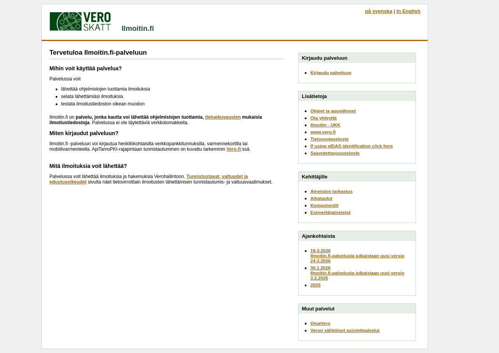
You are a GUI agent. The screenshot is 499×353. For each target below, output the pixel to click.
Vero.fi (233, 149)
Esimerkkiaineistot (330, 212)
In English (408, 11)
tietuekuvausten (223, 117)
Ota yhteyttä (323, 117)
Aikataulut (321, 198)
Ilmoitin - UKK (325, 124)
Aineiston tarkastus (331, 191)
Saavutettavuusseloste (334, 152)
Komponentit (324, 205)
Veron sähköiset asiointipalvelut (345, 330)
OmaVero (320, 323)
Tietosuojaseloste (329, 138)
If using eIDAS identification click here (351, 145)
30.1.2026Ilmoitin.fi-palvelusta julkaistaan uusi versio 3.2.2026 (357, 272)
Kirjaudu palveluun (330, 72)
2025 (315, 284)
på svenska (378, 11)
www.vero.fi (323, 131)
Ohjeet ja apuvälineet (333, 110)
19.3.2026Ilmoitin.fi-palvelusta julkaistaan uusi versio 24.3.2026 (357, 255)
